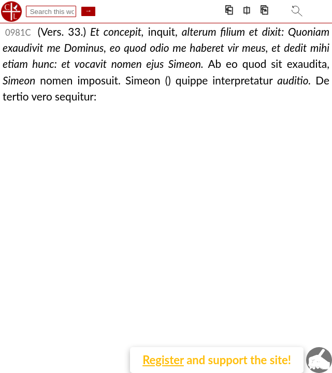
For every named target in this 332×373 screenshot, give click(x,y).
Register (163, 360)
